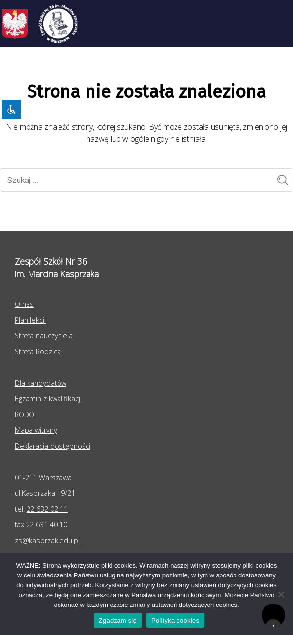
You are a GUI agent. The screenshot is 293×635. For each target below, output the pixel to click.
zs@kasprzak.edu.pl (47, 540)
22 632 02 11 (47, 509)
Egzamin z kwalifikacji (48, 398)
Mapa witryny (36, 430)
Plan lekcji (30, 320)
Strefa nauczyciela (44, 335)
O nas (24, 304)
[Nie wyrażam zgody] (281, 594)
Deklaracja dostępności (52, 446)
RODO (24, 414)
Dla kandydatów (40, 383)
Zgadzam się (118, 620)
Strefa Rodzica (38, 351)
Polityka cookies (175, 620)
